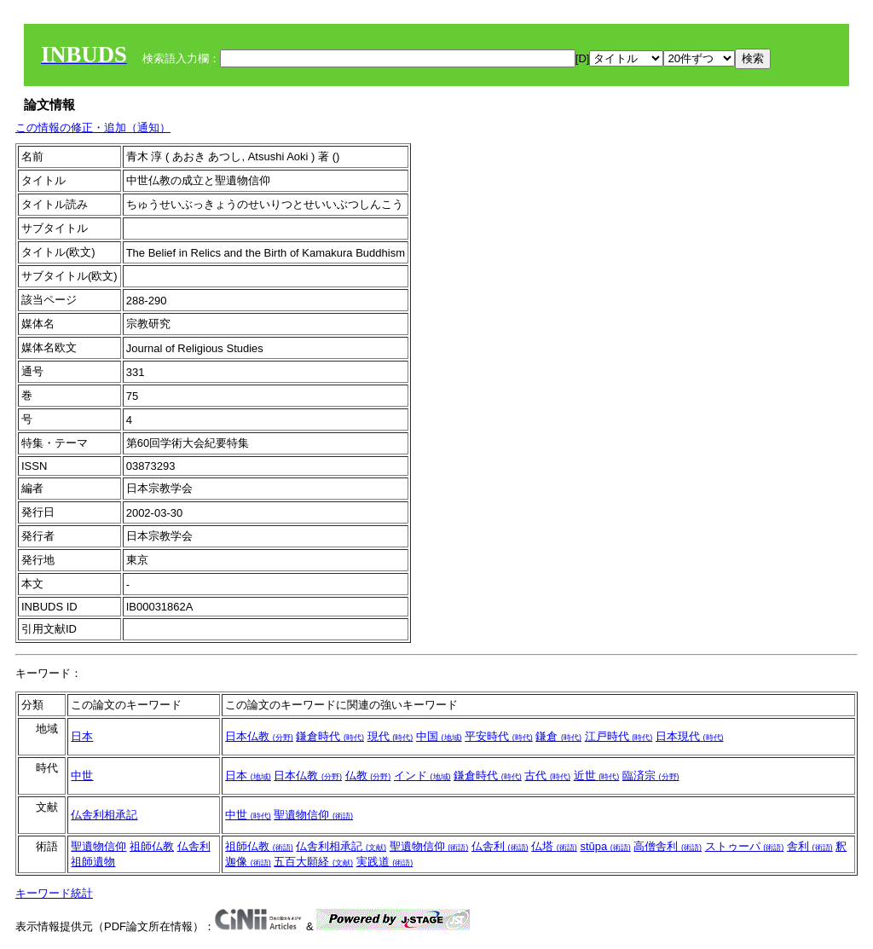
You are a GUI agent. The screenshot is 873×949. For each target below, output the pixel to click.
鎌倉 (558, 736)
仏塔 (554, 846)
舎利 (810, 846)
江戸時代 (619, 736)
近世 (597, 775)
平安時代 (499, 736)
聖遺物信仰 (313, 814)
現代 (390, 736)
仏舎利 (194, 846)
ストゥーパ (744, 846)
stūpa (605, 846)
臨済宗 (650, 775)
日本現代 (690, 736)
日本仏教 (259, 736)
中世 (82, 775)
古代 (547, 775)
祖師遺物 (93, 861)
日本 (82, 736)
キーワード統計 (54, 893)
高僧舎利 (667, 846)
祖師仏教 (152, 846)
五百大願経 (313, 861)
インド (422, 775)
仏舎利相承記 (104, 814)
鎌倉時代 (330, 736)
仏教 (368, 775)
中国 (439, 736)
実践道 (384, 861)
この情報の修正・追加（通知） (93, 127)
